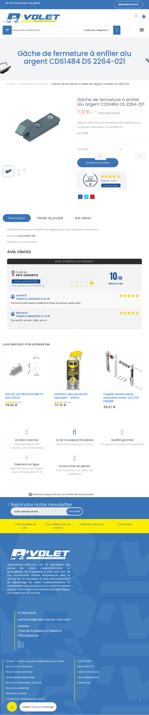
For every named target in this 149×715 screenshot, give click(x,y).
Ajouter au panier (98, 163)
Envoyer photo (128, 4)
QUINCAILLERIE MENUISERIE (20, 677)
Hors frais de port (109, 113)
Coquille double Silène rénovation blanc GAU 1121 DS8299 (121, 398)
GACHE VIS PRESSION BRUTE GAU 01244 (24, 396)
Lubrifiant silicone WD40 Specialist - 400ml (70, 396)
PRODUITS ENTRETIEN (17, 688)
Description (16, 218)
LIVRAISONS (84, 683)
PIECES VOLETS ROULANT (19, 666)
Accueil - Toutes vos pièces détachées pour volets (35, 661)
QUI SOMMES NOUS (88, 677)
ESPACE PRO (85, 661)
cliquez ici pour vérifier (107, 494)
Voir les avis (110, 185)
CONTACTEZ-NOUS (88, 672)
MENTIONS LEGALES (16, 693)
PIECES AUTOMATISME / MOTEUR (24, 683)
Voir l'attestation (26, 281)
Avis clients (83, 218)
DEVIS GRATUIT (86, 666)
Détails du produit (50, 218)
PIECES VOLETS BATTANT (19, 672)
